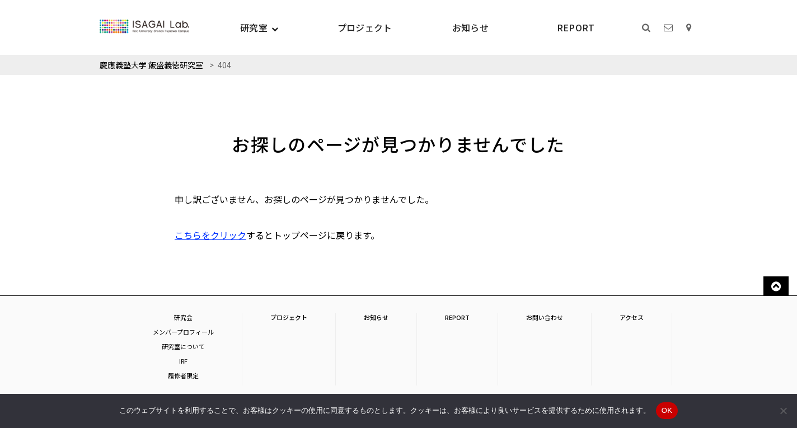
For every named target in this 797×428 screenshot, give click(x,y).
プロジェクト (364, 27)
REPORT (576, 27)
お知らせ (470, 27)
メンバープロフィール (183, 331)
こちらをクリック (210, 235)
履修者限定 (183, 375)
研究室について (183, 346)
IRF (183, 360)
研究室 (254, 27)
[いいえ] (783, 410)
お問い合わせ (544, 317)
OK (667, 410)
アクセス (632, 317)
